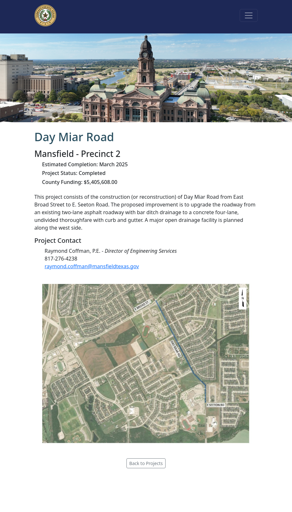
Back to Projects (146, 463)
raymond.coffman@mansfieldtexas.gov (92, 266)
